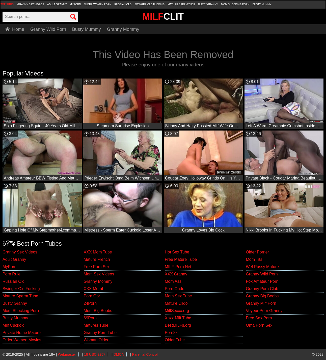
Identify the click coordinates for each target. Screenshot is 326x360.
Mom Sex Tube (178, 296)
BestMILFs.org (178, 325)
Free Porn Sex (97, 267)
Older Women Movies (22, 340)
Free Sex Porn (259, 318)
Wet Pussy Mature (262, 267)
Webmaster (67, 354)
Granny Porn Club (262, 289)
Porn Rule (11, 274)
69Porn (90, 318)
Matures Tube (96, 325)
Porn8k (171, 332)
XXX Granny (176, 274)
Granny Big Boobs (262, 296)
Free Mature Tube (181, 259)
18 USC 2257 (94, 354)
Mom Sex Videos (99, 274)
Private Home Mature (22, 332)
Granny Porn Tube (100, 332)
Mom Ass (173, 281)
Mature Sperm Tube (181, 4)
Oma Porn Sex (259, 325)
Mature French (97, 259)
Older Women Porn (97, 4)
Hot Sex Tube (177, 252)
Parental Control (144, 354)
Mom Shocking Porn (235, 4)
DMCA (119, 354)
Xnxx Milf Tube (178, 318)
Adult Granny (57, 4)
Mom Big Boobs (98, 310)
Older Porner (257, 252)
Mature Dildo (176, 303)
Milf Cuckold (13, 325)
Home (14, 29)
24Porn (90, 303)
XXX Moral (93, 289)
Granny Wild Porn (48, 29)
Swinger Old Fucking (149, 4)
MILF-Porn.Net (178, 267)
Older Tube (175, 340)
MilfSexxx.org (177, 310)
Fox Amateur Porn (262, 281)
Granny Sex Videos (30, 4)
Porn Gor (92, 296)
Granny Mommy (123, 29)
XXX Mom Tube (98, 252)
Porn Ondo (174, 289)
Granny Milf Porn (261, 303)
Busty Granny (208, 4)
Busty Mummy (262, 4)
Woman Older (96, 340)
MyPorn (75, 4)
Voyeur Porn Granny (264, 310)
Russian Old (122, 4)
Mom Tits (254, 259)
